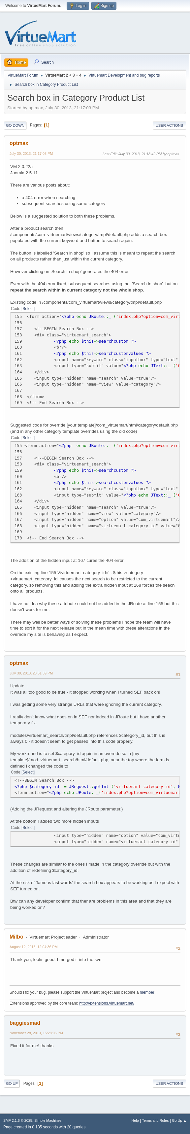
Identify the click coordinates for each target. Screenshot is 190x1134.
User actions (169, 125)
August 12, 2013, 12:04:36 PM (34, 947)
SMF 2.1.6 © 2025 (17, 1120)
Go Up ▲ (179, 1120)
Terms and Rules (155, 1120)
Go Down (15, 125)
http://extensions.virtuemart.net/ (106, 1003)
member (147, 992)
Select (27, 308)
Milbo (16, 937)
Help (135, 1120)
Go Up (12, 1083)
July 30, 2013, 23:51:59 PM (31, 673)
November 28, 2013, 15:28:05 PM (36, 1033)
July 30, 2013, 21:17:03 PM (31, 153)
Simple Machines (47, 1120)
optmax (19, 143)
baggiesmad (25, 1023)
